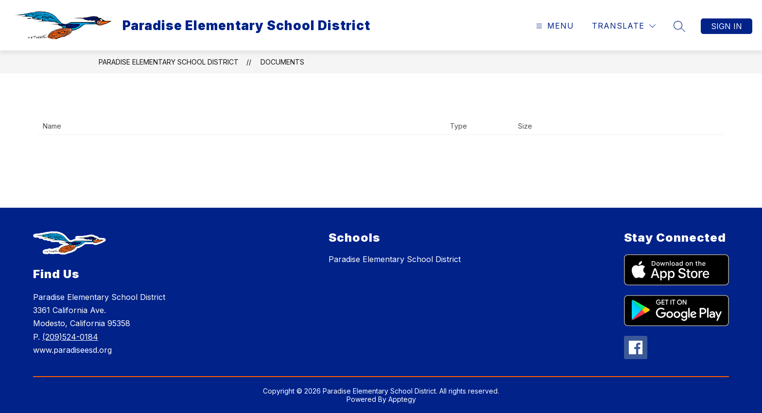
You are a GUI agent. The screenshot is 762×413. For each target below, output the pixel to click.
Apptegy (402, 399)
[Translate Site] (623, 26)
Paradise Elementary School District (169, 62)
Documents (282, 62)
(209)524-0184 (70, 337)
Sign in (726, 26)
